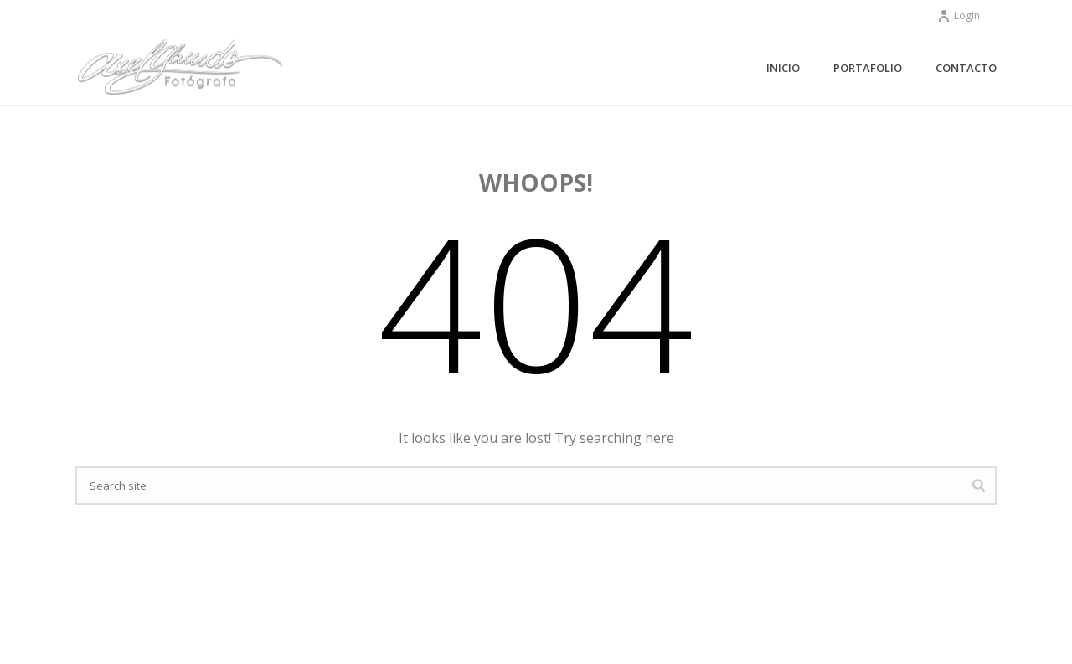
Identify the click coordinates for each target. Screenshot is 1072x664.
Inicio (783, 67)
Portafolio (867, 67)
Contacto (966, 67)
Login (958, 15)
